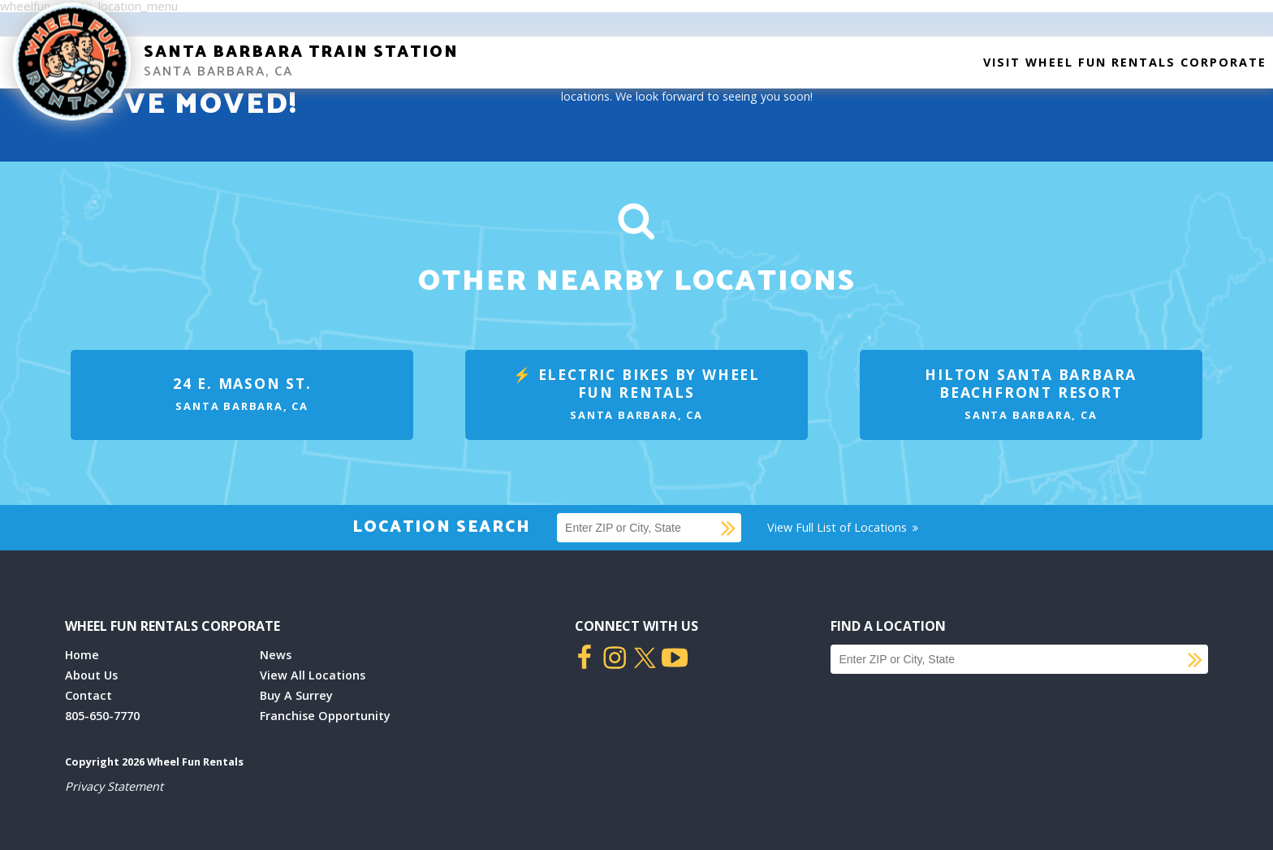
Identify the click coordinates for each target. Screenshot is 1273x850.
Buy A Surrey (296, 695)
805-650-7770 (102, 715)
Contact (88, 695)
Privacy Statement (114, 786)
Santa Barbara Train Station (301, 52)
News (275, 654)
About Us (91, 675)
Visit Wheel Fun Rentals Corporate (1125, 62)
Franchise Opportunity (325, 715)
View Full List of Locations (844, 527)
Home (82, 654)
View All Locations (312, 675)
